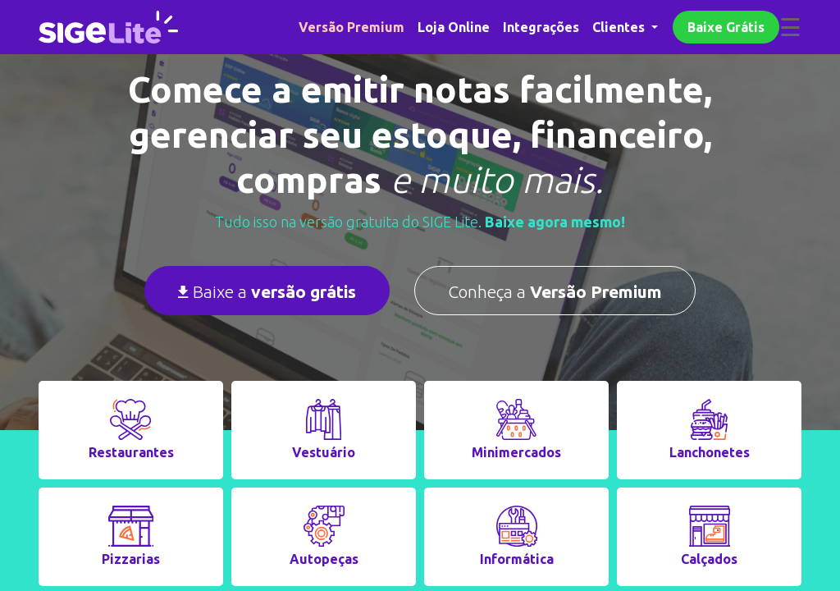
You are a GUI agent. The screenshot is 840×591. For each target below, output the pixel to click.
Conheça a (555, 291)
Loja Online (454, 27)
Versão (351, 27)
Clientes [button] (620, 27)
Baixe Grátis (726, 27)
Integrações (541, 27)
